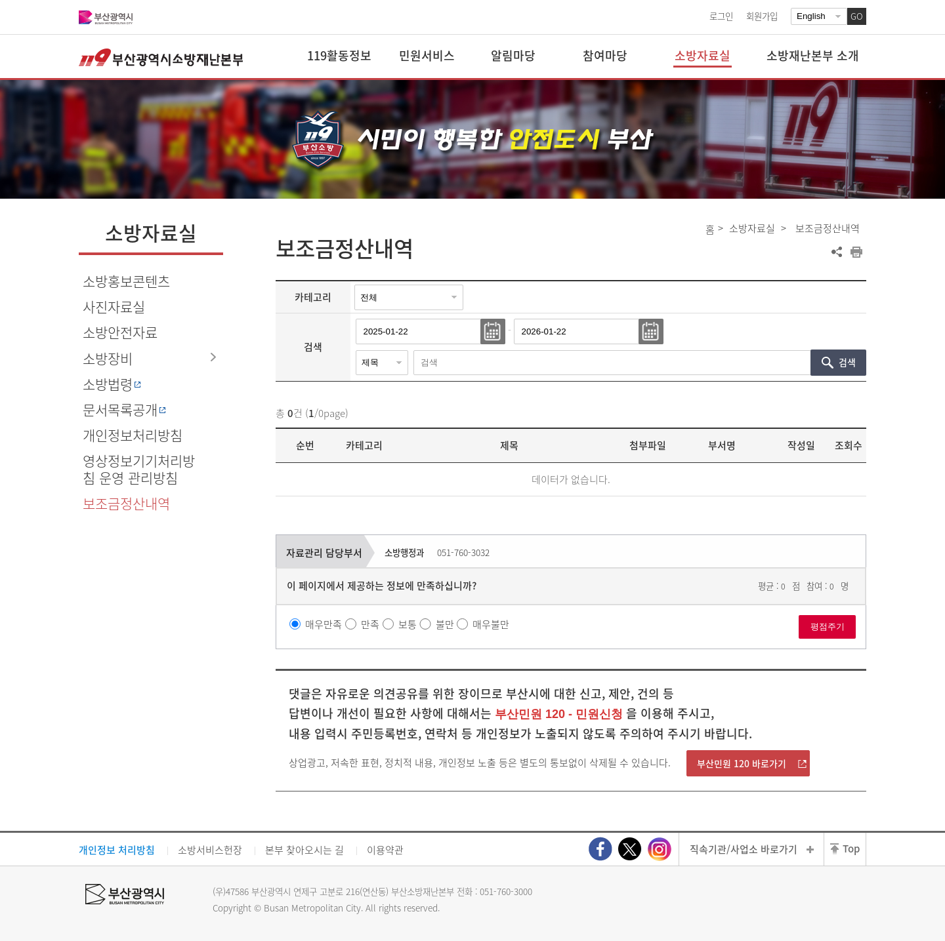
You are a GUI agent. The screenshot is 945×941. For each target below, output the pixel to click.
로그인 (721, 15)
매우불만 (490, 624)
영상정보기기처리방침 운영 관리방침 (139, 468)
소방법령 (108, 384)
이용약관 (385, 850)
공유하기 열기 (837, 252)
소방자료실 (752, 228)
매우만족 (323, 624)
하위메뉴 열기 (213, 357)
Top (851, 848)
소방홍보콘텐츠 (126, 281)
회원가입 (762, 15)
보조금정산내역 (126, 503)
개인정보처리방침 (132, 435)
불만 (445, 624)
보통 (407, 624)
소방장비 (108, 358)
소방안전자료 (120, 332)
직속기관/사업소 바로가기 (743, 849)
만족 (370, 624)
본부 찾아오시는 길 (304, 850)
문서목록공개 (120, 409)
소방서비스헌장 (210, 850)
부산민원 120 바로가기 (741, 763)
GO (856, 16)
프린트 (856, 252)
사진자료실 (114, 306)
